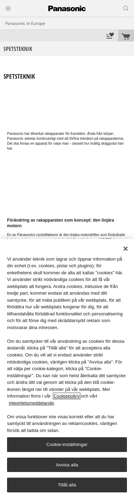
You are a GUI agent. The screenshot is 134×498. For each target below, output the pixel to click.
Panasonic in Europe (25, 23)
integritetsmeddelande (31, 403)
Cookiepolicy (67, 396)
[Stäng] (125, 248)
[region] (67, 368)
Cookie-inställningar (67, 444)
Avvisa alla (67, 464)
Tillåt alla (67, 484)
